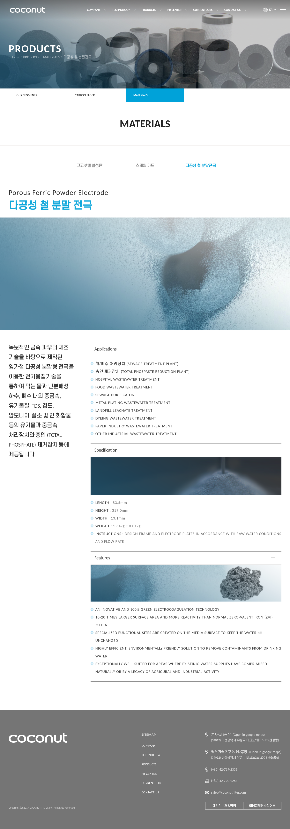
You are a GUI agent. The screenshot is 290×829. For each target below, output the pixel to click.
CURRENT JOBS (152, 783)
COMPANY (149, 745)
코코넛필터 (27, 10)
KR (270, 9)
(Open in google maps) (249, 734)
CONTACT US (150, 792)
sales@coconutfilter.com (228, 792)
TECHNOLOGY (151, 755)
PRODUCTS (149, 764)
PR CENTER (149, 773)
